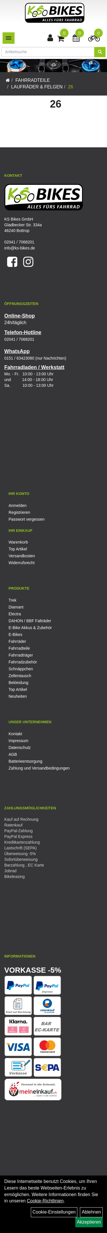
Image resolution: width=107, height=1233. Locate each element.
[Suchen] (100, 52)
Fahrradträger (21, 655)
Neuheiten (18, 696)
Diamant (16, 607)
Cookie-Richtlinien (45, 1200)
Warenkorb (18, 542)
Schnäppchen (21, 669)
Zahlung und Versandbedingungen (39, 768)
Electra (15, 614)
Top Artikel (18, 549)
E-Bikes (15, 634)
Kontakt (15, 734)
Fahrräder (17, 641)
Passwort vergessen (27, 519)
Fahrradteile (32, 80)
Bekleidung (18, 682)
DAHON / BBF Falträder (30, 621)
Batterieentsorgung (25, 761)
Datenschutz (20, 747)
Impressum (18, 740)
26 (70, 86)
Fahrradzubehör (23, 662)
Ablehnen (91, 1212)
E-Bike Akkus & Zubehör (30, 627)
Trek (12, 600)
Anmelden (18, 505)
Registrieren (19, 512)
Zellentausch (20, 675)
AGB (13, 754)
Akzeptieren (89, 1222)
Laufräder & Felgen (36, 86)
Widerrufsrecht (22, 562)
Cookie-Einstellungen (54, 1212)
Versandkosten (22, 556)
